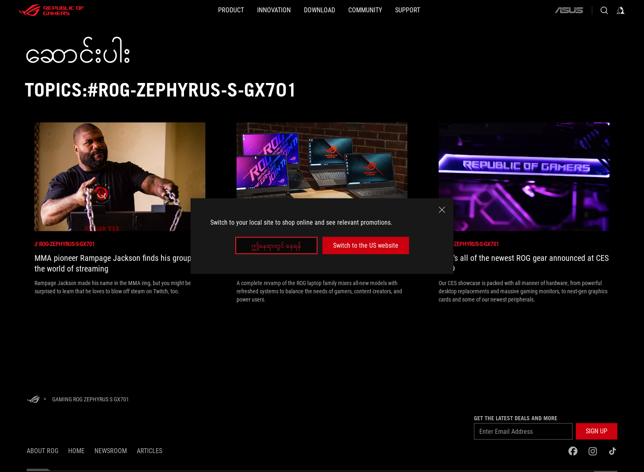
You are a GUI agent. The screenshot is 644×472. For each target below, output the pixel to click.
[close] (442, 209)
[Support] (433, 10)
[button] (596, 431)
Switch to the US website (365, 245)
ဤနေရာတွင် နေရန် (276, 245)
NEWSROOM (110, 451)
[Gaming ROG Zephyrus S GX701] (90, 399)
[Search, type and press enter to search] (604, 10)
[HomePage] (33, 400)
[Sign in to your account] (621, 10)
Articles (149, 451)
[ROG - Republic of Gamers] (51, 10)
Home (76, 451)
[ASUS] (568, 10)
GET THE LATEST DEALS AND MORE (515, 418)
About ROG (42, 451)
